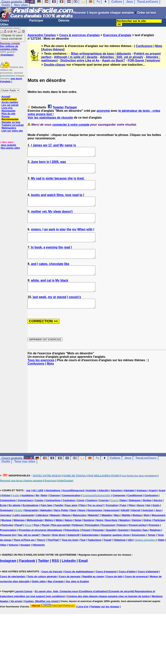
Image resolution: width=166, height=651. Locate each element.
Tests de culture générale (42, 593)
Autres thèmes (52, 49)
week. (43, 312)
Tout (82, 557)
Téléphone (119, 557)
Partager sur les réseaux (105, 623)
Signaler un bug (11, 122)
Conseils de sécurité (121, 608)
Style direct (58, 552)
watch (51, 200)
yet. (44, 218)
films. (60, 200)
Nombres (89, 537)
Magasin (55, 532)
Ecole (3, 522)
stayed (61, 312)
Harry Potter (61, 527)
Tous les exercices (41, 377)
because (61, 181)
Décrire (158, 517)
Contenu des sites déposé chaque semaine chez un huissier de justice (108, 613)
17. (50, 145)
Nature (69, 537)
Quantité (111, 547)
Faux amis (71, 522)
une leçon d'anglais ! (11, 80)
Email (83, 578)
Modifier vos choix (47, 618)
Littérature (42, 532)
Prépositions (71, 547)
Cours (4, 20)
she (70, 181)
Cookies (29, 618)
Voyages (25, 562)
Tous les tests (70, 557)
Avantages (7, 54)
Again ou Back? (113, 60)
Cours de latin (114, 593)
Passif (18, 542)
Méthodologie (35, 537)
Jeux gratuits (8, 145)
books (35, 200)
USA (130, 557)
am (45, 145)
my (74, 238)
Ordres (147, 537)
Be (37, 512)
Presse (6, 116)
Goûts (156, 522)
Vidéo (161, 557)
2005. (55, 163)
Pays (37, 542)
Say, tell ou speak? (29, 552)
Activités (91, 507)
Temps (151, 552)
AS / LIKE (37, 507)
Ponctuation (92, 542)
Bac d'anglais (56, 598)
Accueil (5, 96)
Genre (140, 522)
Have (73, 527)
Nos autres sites (10, 147)
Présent (86, 547)
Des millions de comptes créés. (10, 46)
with (89, 238)
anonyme (103, 110)
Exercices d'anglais (117, 35)
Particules (7, 542)
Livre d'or (7, 107)
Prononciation (8, 547)
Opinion (136, 537)
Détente (64, 20)
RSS (55, 578)
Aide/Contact (9, 99)
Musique (6, 537)
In (32, 257)
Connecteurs (25, 517)
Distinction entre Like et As (80, 60)
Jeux (127, 475)
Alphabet (129, 507)
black (64, 294)
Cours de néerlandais (12, 593)
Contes (39, 517)
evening (51, 257)
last (35, 312)
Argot (162, 507)
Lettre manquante (23, 532)
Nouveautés (9, 110)
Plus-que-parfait (60, 542)
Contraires (69, 517)
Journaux (5, 532)
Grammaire (6, 527)
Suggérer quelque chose (115, 552)
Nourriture (111, 537)
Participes (159, 537)
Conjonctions (8, 517)
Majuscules (79, 532)
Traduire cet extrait (13, 125)
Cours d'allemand (148, 588)
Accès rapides (9, 102)
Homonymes (94, 527)
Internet (135, 527)
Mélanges (19, 537)
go (46, 238)
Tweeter (58, 107)
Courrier (104, 517)
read (75, 200)
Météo (59, 537)
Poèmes (122, 542)
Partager (71, 107)
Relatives (155, 547)
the (69, 238)
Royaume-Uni (8, 552)
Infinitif (125, 527)
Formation (112, 522)
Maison (66, 532)
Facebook (27, 578)
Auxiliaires (27, 512)
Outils (6, 5)
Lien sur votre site (12, 130)
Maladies (107, 532)
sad (38, 181)
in (48, 163)
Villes (3, 562)
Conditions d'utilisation (93, 608)
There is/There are (24, 557)
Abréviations (52, 507)
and (56, 145)
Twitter (43, 578)
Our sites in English (77, 598)
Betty (44, 512)
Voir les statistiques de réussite (50, 117)
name (69, 145)
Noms (99, 537)
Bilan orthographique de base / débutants (101, 53)
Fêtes (132, 522)
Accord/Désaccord (73, 507)
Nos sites (21, 5)
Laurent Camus (23, 608)
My (62, 145)
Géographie (31, 527)
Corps (80, 517)
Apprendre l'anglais (42, 35)
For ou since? (96, 522)
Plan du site (8, 113)
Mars (117, 532)
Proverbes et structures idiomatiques (40, 547)
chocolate (56, 275)
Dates (123, 517)
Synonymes (139, 552)
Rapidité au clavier (93, 593)
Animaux (142, 507)
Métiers (49, 537)
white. (35, 294)
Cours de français (51, 588)
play (63, 238)
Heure (81, 527)
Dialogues (135, 517)
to (80, 200)
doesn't (67, 218)
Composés (119, 512)
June (34, 163)
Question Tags (139, 547)
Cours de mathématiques (79, 588)
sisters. (36, 238)
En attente (15, 522)
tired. (80, 181)
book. (39, 257)
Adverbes (116, 507)
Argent (153, 507)
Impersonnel (111, 527)
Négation (124, 537)
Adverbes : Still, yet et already (121, 57)
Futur (123, 522)
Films (82, 522)
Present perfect (138, 542)
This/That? (53, 557)
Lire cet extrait (10, 105)
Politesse (77, 542)
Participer (36, 20)
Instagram (8, 578)
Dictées (147, 517)
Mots (158, 46)
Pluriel (45, 542)
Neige (78, 537)
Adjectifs (103, 507)
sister (50, 181)
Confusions (144, 46)
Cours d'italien (127, 588)
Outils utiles (39, 598)
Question (123, 547)
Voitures (13, 562)
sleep (57, 218)
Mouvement (158, 532)
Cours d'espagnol (106, 588)
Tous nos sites (24, 478)
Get (148, 522)
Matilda (126, 532)
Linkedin (69, 578)
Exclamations (31, 522)
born (42, 163)
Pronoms (154, 542)
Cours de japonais (69, 593)
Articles (5, 512)
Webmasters (9, 127)
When (81, 238)
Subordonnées (90, 552)
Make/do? (94, 532)
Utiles (4, 24)
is (74, 145)
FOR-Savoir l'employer (144, 60)
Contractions (53, 517)
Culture (115, 475)
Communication (71, 512)
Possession (108, 542)
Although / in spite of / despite (75, 57)
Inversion (147, 527)
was (63, 163)
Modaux (137, 532)
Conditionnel (134, 512)
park (52, 238)
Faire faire (46, 522)
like (66, 275)
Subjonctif (73, 552)
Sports (46, 552)
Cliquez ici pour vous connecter (12, 37)
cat (49, 294)
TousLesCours (146, 475)
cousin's (75, 312)
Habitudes (46, 527)
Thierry (41, 557)
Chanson (54, 512)
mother (36, 218)
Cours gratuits (12, 475)
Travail (107, 557)
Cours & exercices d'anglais (79, 35)
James (37, 145)
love (68, 200)
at (54, 312)
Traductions (94, 557)
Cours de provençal (136, 593)
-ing (28, 507)
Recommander (10, 119)
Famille (59, 522)
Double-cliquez (55, 64)
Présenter (98, 547)
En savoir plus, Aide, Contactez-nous (56, 608)
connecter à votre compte (70, 124)
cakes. (43, 275)
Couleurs (91, 517)
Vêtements (38, 562)
